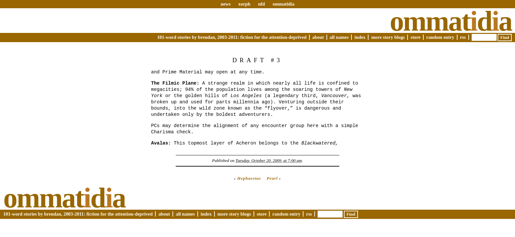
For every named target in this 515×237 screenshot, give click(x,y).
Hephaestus (249, 178)
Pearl (272, 178)
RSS (463, 37)
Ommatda (451, 21)
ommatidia (283, 4)
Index (360, 37)
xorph (244, 4)
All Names (339, 37)
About (318, 37)
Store (415, 37)
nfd (261, 4)
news (226, 4)
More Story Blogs (388, 37)
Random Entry (440, 37)
